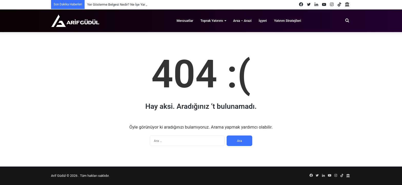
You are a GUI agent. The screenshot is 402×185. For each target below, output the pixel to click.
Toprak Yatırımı (211, 21)
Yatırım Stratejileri (287, 21)
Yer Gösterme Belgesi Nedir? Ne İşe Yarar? (118, 4)
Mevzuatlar (185, 21)
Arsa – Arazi (242, 21)
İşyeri (263, 21)
